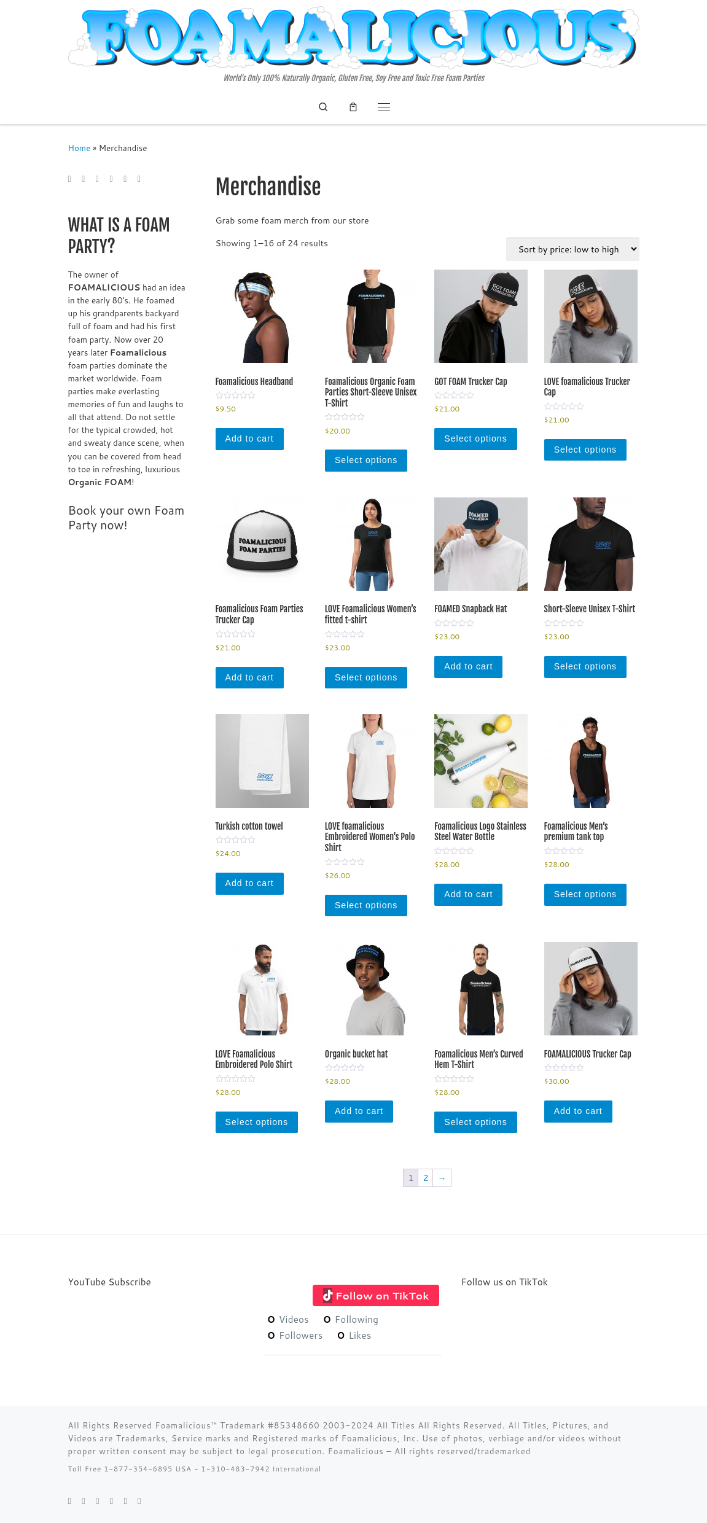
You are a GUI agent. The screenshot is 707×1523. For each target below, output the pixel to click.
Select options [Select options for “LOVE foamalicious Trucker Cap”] (585, 449)
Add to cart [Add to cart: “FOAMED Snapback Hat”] (468, 666)
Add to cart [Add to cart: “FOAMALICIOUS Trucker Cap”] (578, 1111)
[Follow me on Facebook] (97, 179)
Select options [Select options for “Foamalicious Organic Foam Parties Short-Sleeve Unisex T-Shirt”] (366, 460)
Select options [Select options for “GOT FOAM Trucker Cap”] (475, 438)
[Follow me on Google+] (111, 179)
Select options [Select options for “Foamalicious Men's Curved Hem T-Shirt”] (475, 1122)
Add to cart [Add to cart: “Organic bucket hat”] (359, 1111)
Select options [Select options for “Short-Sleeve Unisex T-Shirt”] (585, 666)
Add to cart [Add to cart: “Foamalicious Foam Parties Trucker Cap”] (249, 677)
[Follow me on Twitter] (83, 179)
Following (350, 1319)
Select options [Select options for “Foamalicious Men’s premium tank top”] (585, 894)
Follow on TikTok (382, 1295)
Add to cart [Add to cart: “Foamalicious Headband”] (249, 438)
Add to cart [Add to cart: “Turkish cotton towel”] (249, 883)
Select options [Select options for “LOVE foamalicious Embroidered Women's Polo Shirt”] (366, 905)
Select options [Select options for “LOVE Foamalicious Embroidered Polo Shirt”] (256, 1122)
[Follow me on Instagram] (125, 179)
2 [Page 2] (425, 1178)
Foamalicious (357, 1451)
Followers (294, 1335)
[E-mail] (69, 179)
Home (79, 148)
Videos (287, 1319)
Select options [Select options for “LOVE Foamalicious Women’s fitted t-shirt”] (366, 677)
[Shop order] (572, 249)
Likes (354, 1335)
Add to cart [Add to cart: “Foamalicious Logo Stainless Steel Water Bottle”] (468, 894)
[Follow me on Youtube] (139, 179)
